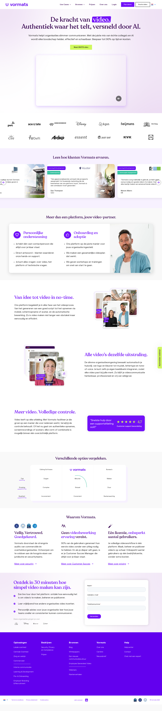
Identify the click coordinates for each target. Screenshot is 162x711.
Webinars (72, 670)
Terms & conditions (17, 700)
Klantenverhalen (75, 674)
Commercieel (19, 660)
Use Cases (64, 4)
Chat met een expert (132, 656)
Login (114, 4)
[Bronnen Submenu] (85, 4)
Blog (71, 647)
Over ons (103, 4)
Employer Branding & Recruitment (21, 681)
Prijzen (92, 4)
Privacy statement (31, 700)
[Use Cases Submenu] (71, 4)
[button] (3, 182)
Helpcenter (128, 647)
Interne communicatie (22, 667)
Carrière (100, 651)
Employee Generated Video (80, 663)
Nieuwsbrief (101, 656)
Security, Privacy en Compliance (47, 648)
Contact (127, 651)
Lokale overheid (20, 647)
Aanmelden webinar (160, 357)
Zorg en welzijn (20, 656)
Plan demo (128, 4)
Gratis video (142, 4)
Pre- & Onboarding (21, 676)
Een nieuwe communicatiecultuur (77, 657)
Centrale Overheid (21, 651)
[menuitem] (153, 4)
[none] (153, 4)
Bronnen (79, 4)
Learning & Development (24, 671)
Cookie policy (44, 700)
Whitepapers (74, 651)
